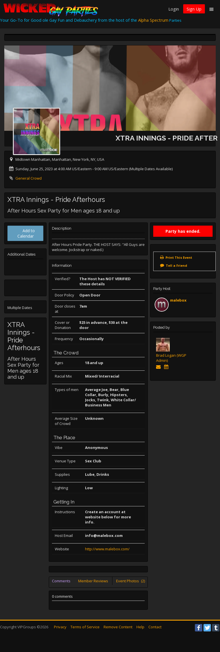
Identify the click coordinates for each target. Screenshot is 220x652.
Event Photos (130, 580)
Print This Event (178, 257)
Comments (61, 580)
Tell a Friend (176, 265)
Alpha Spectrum (153, 20)
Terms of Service (85, 626)
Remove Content (118, 626)
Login (173, 9)
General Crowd (28, 178)
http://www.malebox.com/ (107, 548)
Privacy (60, 626)
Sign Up (194, 9)
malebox (178, 300)
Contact (155, 626)
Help (140, 626)
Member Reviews (93, 580)
